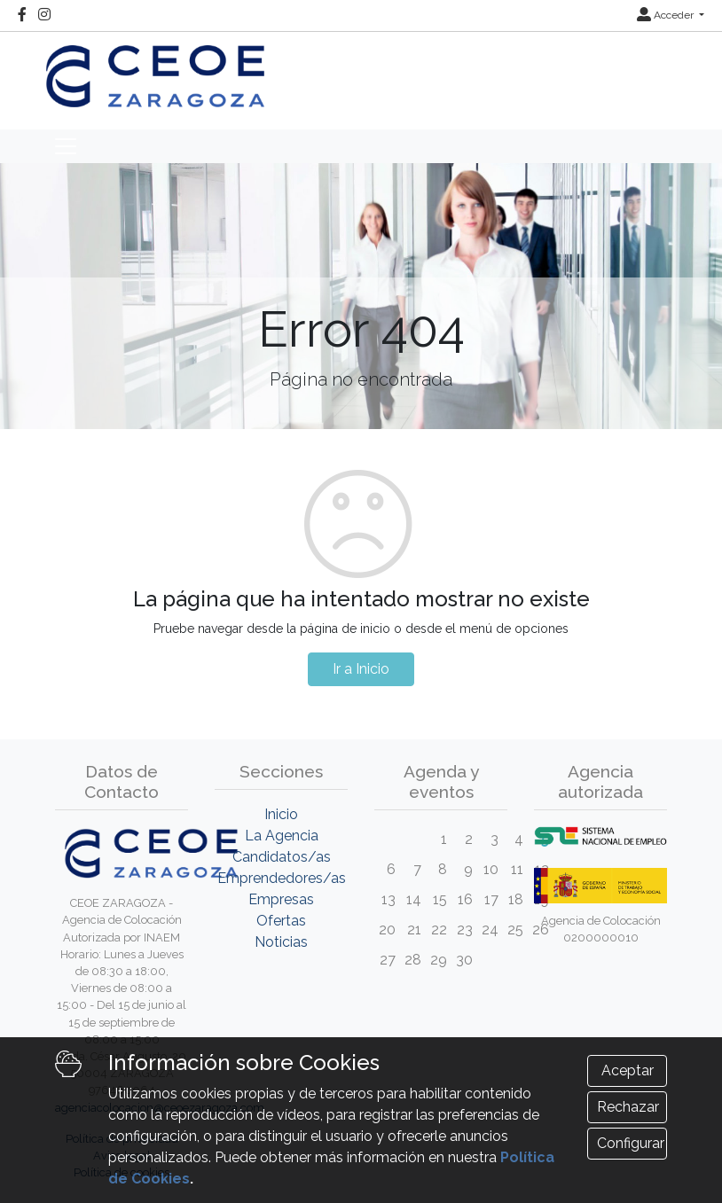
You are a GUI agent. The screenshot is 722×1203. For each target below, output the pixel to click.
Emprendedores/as (281, 878)
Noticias (281, 941)
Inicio (281, 814)
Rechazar (628, 1106)
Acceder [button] (666, 15)
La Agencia (281, 835)
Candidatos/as (281, 856)
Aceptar (627, 1070)
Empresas (281, 899)
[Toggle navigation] (66, 146)
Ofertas (281, 920)
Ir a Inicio (361, 668)
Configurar (630, 1143)
